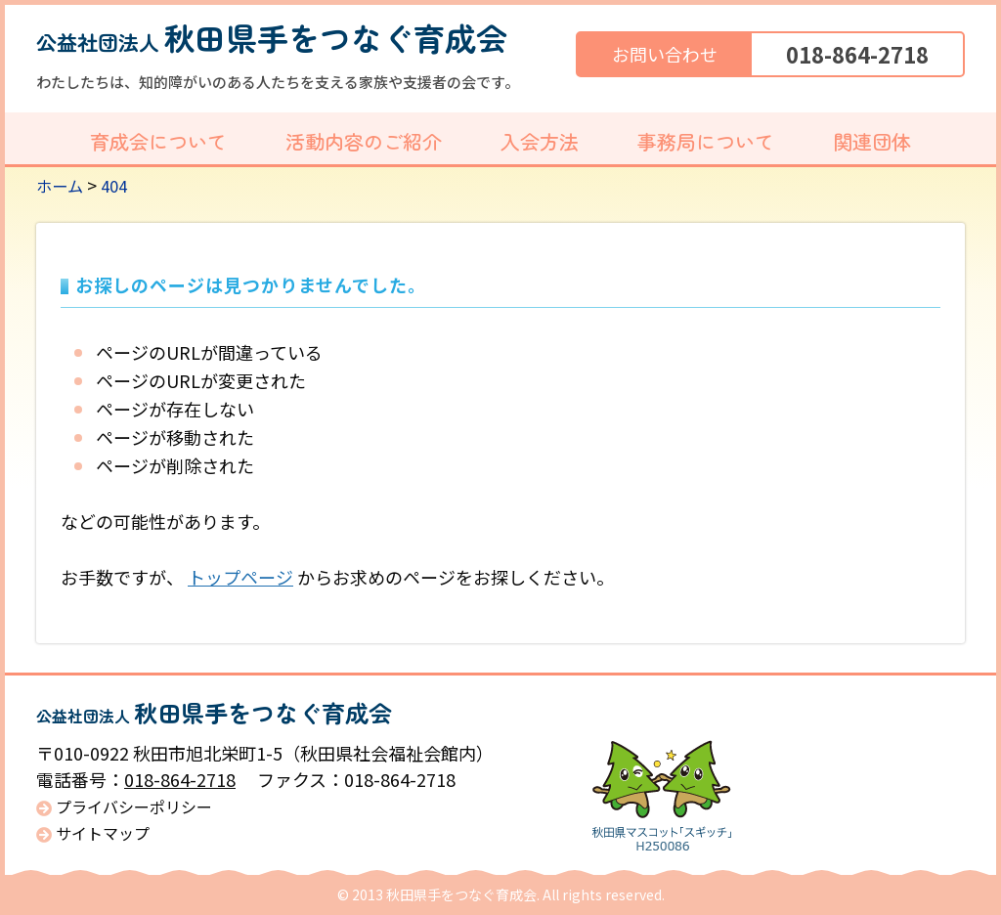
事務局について (705, 141)
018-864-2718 (857, 53)
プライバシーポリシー (134, 807)
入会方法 (539, 141)
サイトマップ (103, 833)
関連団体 (872, 141)
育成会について (158, 141)
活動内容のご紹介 (363, 141)
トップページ (240, 576)
